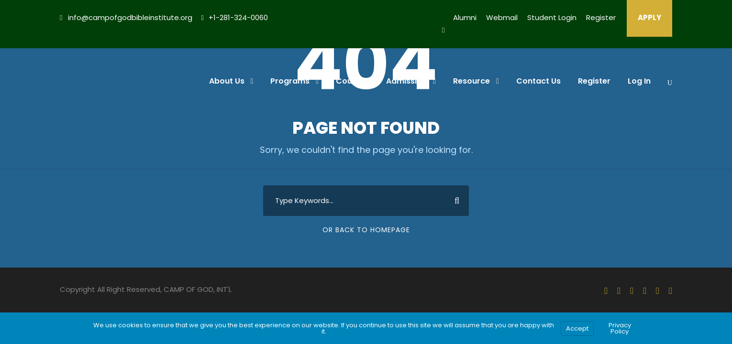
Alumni (465, 17)
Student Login (552, 17)
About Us (226, 80)
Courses (352, 80)
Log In (639, 80)
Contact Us (538, 80)
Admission (406, 80)
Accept (577, 328)
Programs (290, 80)
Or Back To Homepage (366, 230)
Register (601, 17)
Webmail (502, 17)
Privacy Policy (620, 328)
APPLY (649, 17)
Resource (471, 80)
